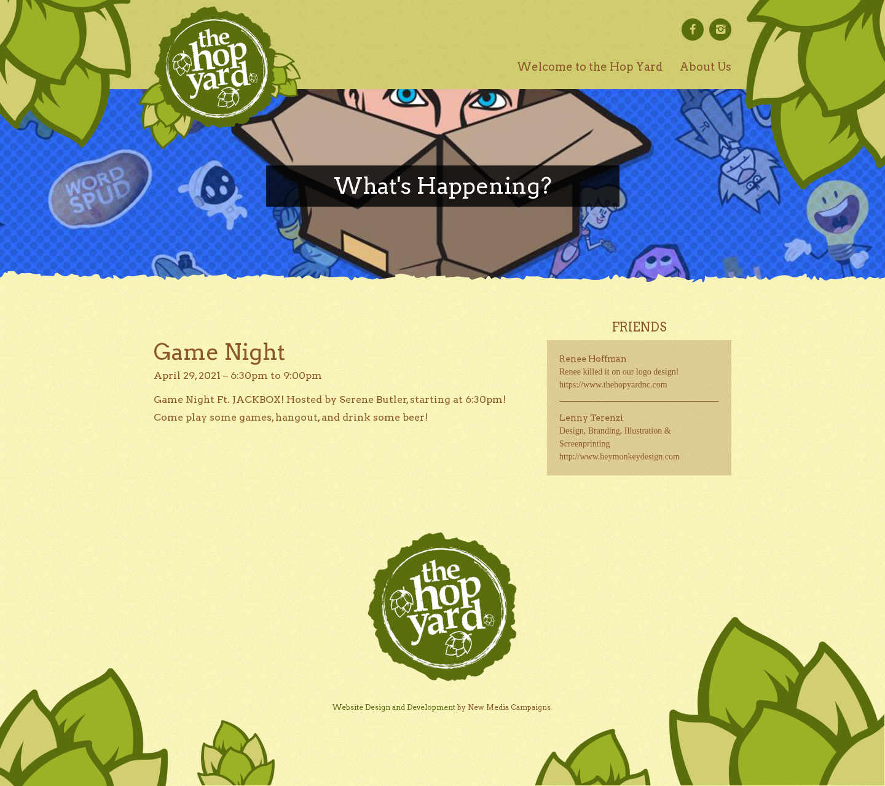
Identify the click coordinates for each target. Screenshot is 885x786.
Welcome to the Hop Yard (590, 66)
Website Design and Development (393, 707)
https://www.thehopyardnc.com (613, 384)
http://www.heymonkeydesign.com (619, 456)
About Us (705, 66)
